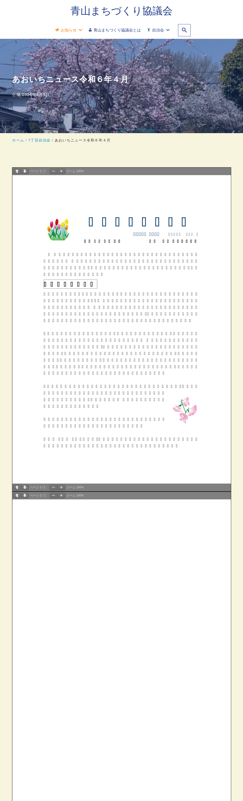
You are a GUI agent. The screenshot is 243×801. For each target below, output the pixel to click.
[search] (184, 30)
